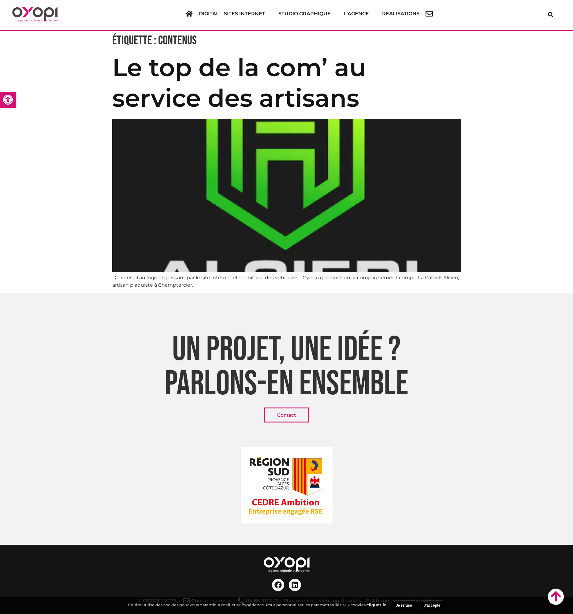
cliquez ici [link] (377, 604)
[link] (8, 100)
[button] (235, 14)
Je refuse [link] (404, 605)
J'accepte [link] (432, 605)
